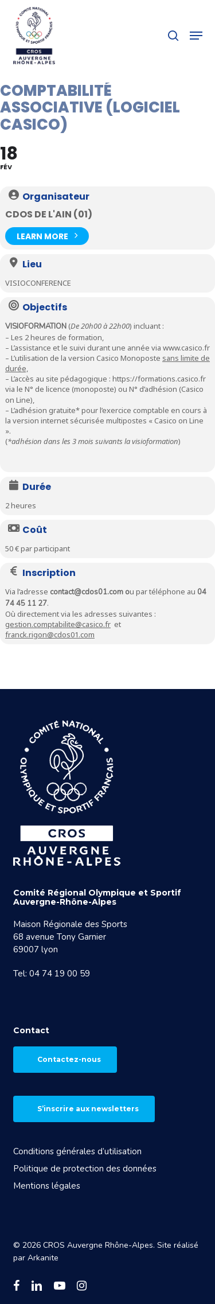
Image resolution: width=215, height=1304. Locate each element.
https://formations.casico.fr (159, 378)
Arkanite (43, 1257)
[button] (196, 35)
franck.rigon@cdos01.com (50, 634)
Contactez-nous (69, 1059)
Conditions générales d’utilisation (77, 1151)
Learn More (47, 235)
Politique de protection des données (85, 1168)
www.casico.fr (186, 347)
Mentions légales (46, 1186)
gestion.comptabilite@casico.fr (58, 624)
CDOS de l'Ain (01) (48, 214)
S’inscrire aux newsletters (88, 1108)
